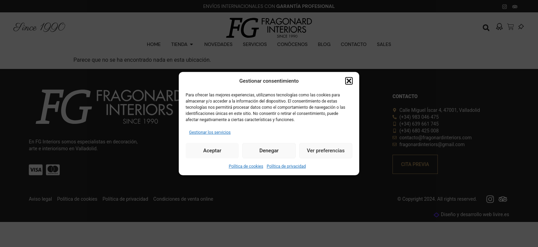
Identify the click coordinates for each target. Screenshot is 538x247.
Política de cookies (246, 166)
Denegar (269, 151)
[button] (349, 81)
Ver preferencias (325, 151)
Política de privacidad (286, 166)
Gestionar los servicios (210, 132)
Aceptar (212, 151)
